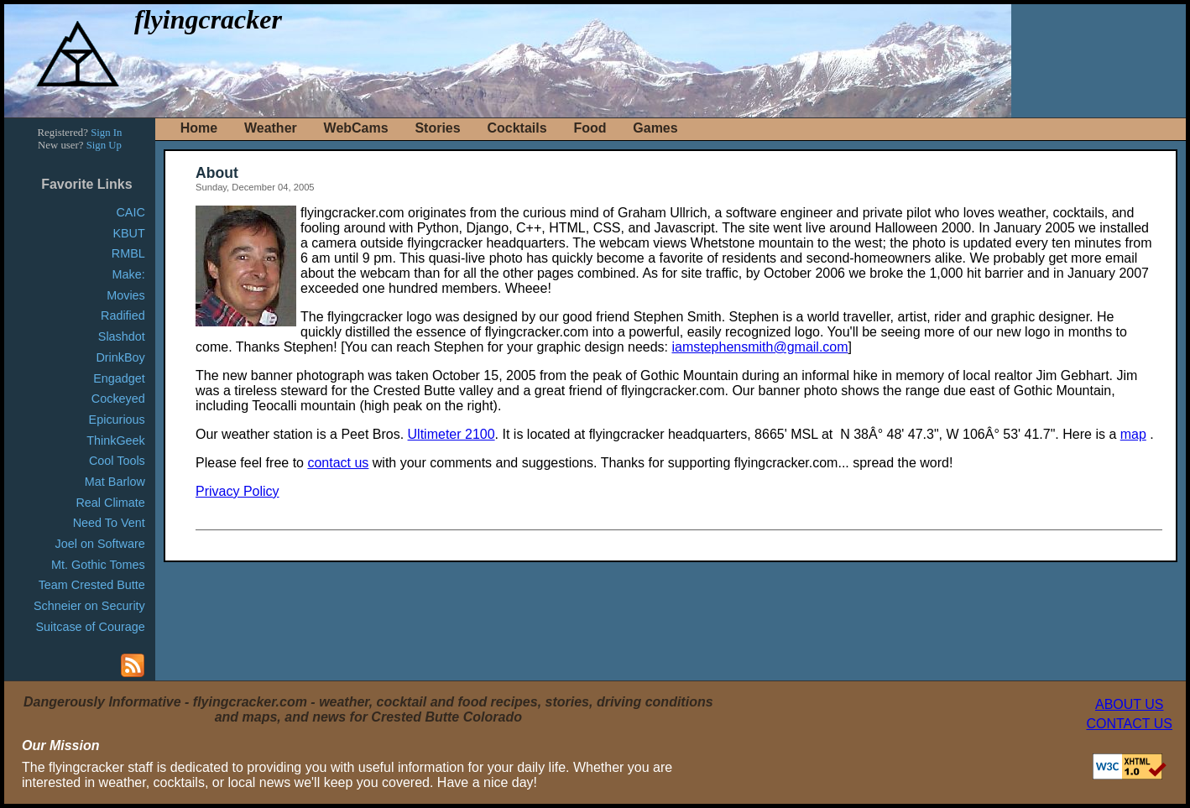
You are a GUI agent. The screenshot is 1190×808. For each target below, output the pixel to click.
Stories (437, 128)
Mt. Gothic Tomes (98, 564)
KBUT (128, 233)
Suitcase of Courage (89, 626)
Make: (128, 274)
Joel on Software (100, 543)
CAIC (130, 212)
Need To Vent (109, 522)
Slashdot (121, 336)
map (1133, 434)
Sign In (106, 132)
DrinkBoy (120, 357)
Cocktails (516, 128)
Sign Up (104, 145)
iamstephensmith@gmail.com (759, 347)
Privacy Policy (237, 491)
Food (589, 128)
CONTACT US (1129, 724)
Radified (123, 315)
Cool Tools (117, 460)
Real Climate (110, 502)
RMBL (128, 253)
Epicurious (117, 419)
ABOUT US (1129, 704)
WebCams (356, 128)
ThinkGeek (115, 440)
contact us (337, 463)
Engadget (119, 378)
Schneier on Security (89, 606)
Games (655, 128)
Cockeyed (118, 398)
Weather (270, 128)
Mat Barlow (115, 481)
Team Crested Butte (92, 585)
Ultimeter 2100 (451, 434)
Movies (126, 295)
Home (198, 128)
